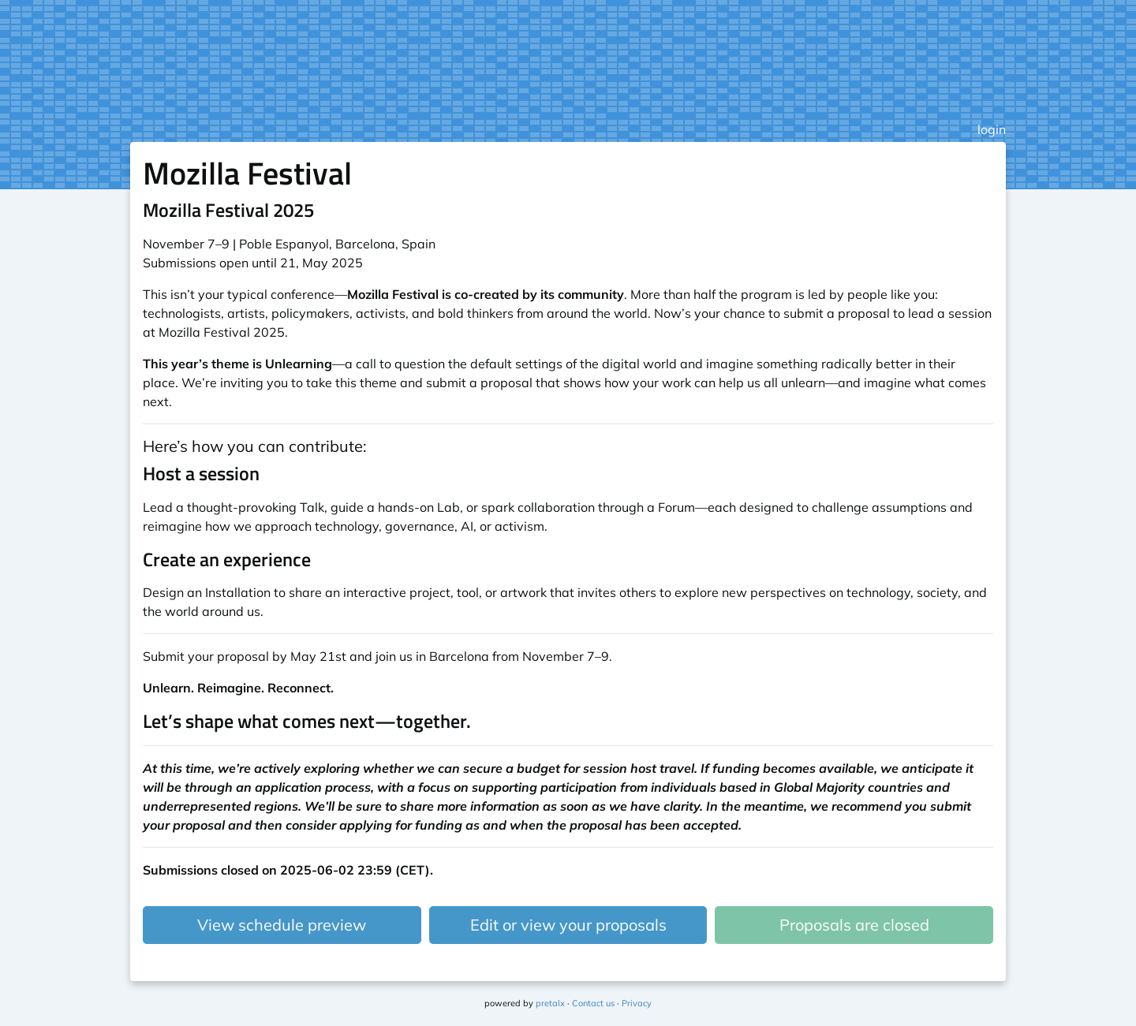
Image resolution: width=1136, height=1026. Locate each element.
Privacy (637, 1003)
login (991, 129)
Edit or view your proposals (568, 925)
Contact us (593, 1003)
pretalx (550, 1003)
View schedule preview (281, 925)
